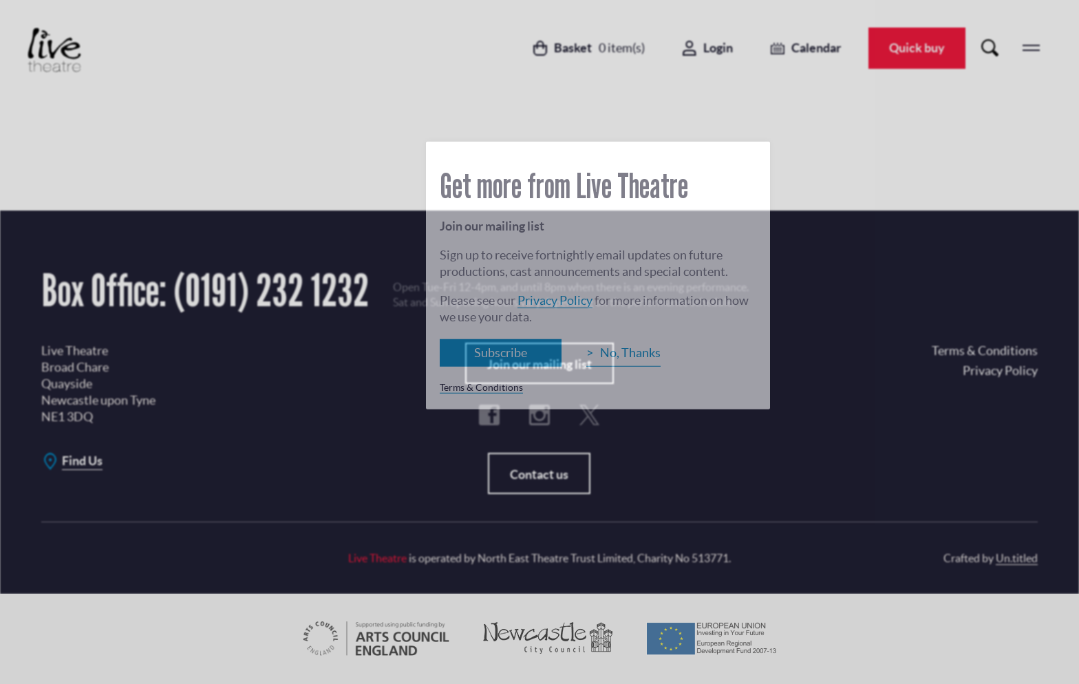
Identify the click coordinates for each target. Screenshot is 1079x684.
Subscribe (500, 352)
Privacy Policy (554, 299)
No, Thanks (630, 352)
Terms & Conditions (481, 386)
